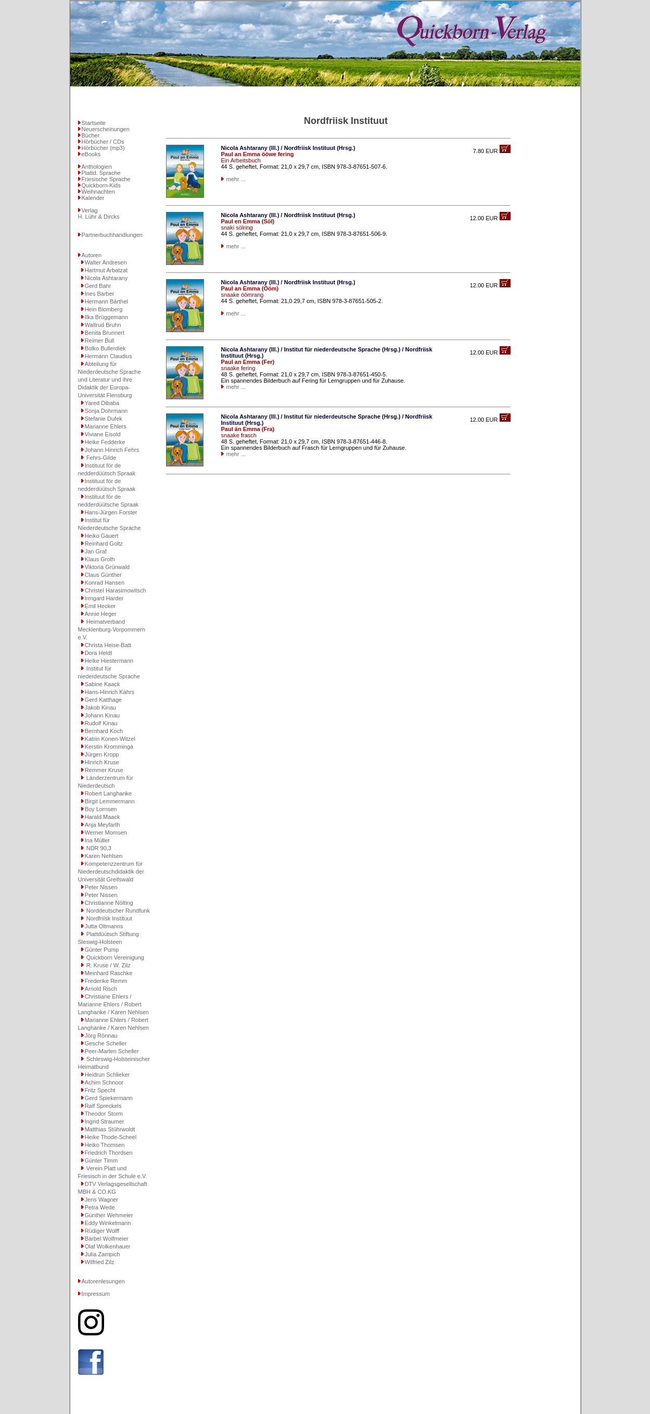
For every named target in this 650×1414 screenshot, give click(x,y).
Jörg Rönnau (101, 1035)
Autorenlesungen (103, 1281)
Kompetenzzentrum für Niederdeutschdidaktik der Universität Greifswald (111, 871)
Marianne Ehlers (105, 426)
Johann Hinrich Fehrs (112, 450)
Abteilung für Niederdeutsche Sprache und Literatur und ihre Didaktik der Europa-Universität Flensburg (109, 379)
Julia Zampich (102, 1254)
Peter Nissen (101, 887)
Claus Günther (103, 575)
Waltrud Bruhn (103, 325)
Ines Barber (99, 294)
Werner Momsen (106, 832)
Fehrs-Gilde (101, 458)
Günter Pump (102, 949)
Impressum (96, 1294)
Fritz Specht (100, 1090)
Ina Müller (97, 840)
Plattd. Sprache (101, 173)
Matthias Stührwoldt (110, 1129)
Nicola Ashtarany (106, 278)
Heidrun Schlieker (107, 1074)
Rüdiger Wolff (102, 1231)
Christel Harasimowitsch (115, 590)
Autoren (92, 255)
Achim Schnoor (104, 1082)
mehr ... (236, 179)
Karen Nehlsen (104, 856)
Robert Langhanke (108, 793)
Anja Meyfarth (102, 825)
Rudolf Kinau (101, 723)
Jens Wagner (101, 1199)
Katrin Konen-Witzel (110, 739)
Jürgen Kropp (102, 754)
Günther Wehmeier (109, 1215)
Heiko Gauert (102, 536)
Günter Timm (101, 1160)
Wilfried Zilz (99, 1262)
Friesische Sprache (106, 179)
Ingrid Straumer (104, 1121)
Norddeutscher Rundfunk (117, 910)
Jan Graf (96, 551)
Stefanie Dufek (103, 418)
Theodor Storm (104, 1113)
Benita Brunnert (104, 333)
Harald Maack (102, 817)
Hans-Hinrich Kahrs (109, 692)
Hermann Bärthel (106, 301)
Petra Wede (100, 1207)
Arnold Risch (101, 989)
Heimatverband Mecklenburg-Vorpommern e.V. (112, 629)
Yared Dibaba (102, 403)
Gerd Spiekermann (109, 1098)
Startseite (94, 123)
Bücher (91, 135)
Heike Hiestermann (109, 661)
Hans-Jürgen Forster (111, 512)
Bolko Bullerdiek (105, 348)
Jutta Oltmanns (104, 926)
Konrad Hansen (104, 582)
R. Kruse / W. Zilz (108, 965)
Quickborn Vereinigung (114, 957)
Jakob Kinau (101, 707)
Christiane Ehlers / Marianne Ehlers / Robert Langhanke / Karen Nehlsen (113, 1004)
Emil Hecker (100, 606)
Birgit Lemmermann (110, 801)
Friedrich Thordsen (109, 1153)
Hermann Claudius (108, 356)
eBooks (91, 154)
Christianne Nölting (109, 903)
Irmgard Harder (104, 598)
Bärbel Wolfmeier (107, 1238)
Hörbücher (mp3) (103, 148)
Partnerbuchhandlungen (112, 235)
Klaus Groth (100, 559)
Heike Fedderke (105, 442)
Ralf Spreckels (103, 1106)
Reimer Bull (99, 340)
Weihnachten (98, 191)
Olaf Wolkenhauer (108, 1246)
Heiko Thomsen (105, 1145)
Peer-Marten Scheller (112, 1051)
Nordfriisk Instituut (108, 918)
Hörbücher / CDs (103, 141)
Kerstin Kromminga (109, 746)
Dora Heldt (98, 653)
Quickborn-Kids (101, 185)
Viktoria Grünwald (107, 567)
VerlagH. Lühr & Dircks (99, 213)
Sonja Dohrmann (106, 411)
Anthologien (97, 166)
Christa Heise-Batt (108, 645)
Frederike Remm (106, 981)
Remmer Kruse (104, 770)
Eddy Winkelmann (108, 1223)
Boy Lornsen (101, 809)
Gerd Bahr (98, 286)
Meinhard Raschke (109, 973)
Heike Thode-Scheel (110, 1137)
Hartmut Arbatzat (106, 270)
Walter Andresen (106, 262)
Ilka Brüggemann (106, 317)
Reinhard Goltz (104, 543)
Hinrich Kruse (102, 762)
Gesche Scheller (106, 1043)
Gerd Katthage (103, 700)
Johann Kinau (102, 715)
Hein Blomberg (104, 309)
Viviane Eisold (103, 434)
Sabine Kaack (102, 684)
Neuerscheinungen (106, 129)
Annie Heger (101, 614)
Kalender (93, 198)
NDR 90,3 (98, 848)
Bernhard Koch (104, 731)
